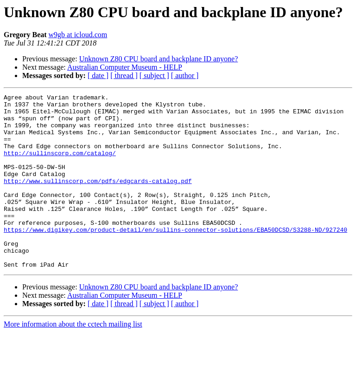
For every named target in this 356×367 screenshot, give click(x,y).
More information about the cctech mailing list (73, 359)
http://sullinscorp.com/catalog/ (60, 165)
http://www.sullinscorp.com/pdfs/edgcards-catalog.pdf (98, 199)
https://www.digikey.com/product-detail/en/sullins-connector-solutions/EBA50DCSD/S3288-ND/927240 (175, 257)
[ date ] (98, 75)
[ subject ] (154, 75)
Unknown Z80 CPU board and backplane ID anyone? (158, 59)
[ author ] (185, 75)
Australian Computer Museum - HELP (124, 67)
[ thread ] (124, 75)
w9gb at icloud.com (78, 35)
